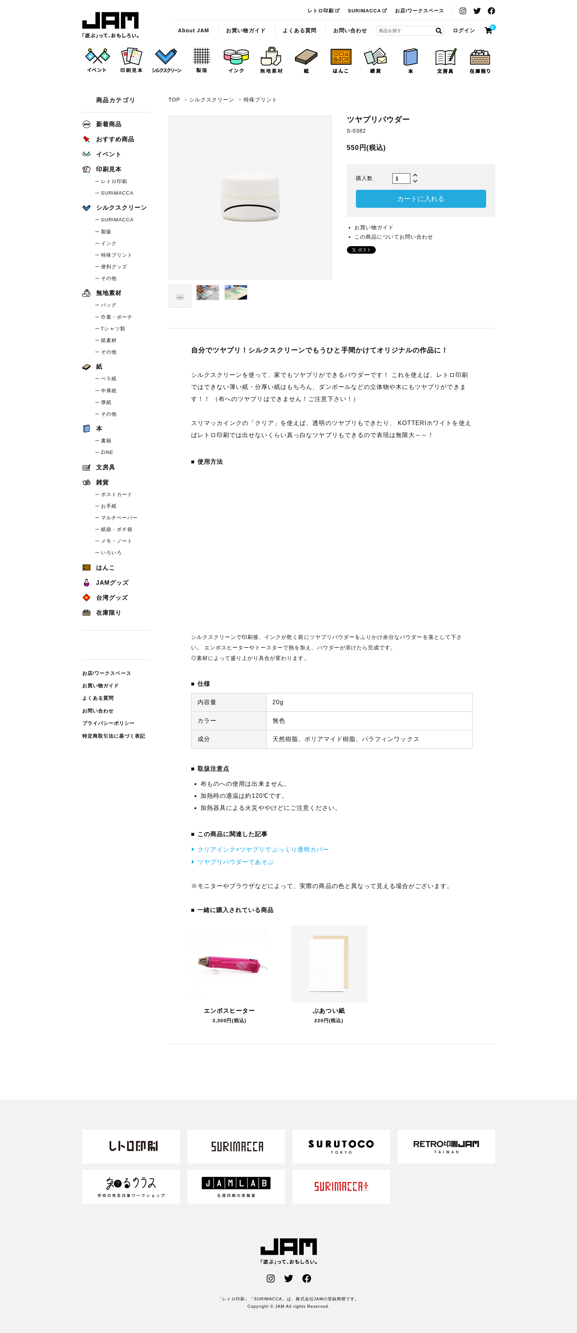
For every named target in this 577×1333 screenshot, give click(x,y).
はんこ (98, 567)
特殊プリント (260, 100)
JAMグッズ (105, 582)
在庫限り (102, 613)
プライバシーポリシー (108, 723)
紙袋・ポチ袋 (117, 529)
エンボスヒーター (229, 1011)
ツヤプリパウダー (110, 25)
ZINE (107, 452)
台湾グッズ (105, 598)
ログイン (464, 30)
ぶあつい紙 (329, 1011)
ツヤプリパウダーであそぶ (235, 862)
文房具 (98, 467)
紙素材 (109, 340)
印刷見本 (102, 169)
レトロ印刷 (323, 11)
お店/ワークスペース (419, 11)
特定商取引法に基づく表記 (114, 736)
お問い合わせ (350, 30)
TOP (174, 100)
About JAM (193, 30)
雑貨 (95, 482)
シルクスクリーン (211, 100)
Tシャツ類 (113, 328)
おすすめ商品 (108, 139)
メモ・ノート (117, 541)
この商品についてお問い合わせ (394, 237)
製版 (106, 232)
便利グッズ (114, 266)
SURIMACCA (367, 11)
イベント (102, 154)
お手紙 (109, 506)
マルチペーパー (119, 517)
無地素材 (102, 293)
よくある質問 (299, 30)
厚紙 (106, 402)
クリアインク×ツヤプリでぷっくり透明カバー (263, 849)
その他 (109, 278)
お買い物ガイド (245, 30)
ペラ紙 (109, 378)
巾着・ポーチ (117, 317)
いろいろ (111, 552)
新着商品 (102, 124)
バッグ (109, 305)
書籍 (106, 440)
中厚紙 (109, 390)
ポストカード (117, 494)
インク (109, 243)
